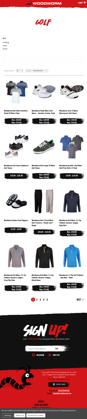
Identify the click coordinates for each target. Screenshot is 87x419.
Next (80, 299)
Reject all (20, 415)
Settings (7, 415)
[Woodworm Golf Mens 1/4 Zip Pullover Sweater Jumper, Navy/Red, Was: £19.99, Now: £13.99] (72, 201)
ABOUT (41, 401)
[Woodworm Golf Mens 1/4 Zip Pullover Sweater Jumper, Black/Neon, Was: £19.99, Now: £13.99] (44, 256)
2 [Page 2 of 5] (36, 299)
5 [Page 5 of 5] (47, 299)
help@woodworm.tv (62, 393)
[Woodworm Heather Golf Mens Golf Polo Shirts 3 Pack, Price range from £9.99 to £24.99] (72, 146)
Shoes (5, 49)
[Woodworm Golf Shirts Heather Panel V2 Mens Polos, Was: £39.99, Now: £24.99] (16, 92)
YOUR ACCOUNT (41, 404)
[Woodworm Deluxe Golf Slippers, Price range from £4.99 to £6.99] (16, 201)
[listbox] (40, 71)
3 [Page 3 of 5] (40, 299)
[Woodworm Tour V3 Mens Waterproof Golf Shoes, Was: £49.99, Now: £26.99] (72, 92)
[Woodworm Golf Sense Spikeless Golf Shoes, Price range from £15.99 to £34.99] (16, 146)
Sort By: (29, 70)
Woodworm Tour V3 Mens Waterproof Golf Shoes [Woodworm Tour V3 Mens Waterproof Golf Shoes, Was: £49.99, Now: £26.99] (68, 111)
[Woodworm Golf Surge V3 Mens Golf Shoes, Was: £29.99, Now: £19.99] (44, 146)
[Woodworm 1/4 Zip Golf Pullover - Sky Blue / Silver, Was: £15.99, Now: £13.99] (72, 256)
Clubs (5, 45)
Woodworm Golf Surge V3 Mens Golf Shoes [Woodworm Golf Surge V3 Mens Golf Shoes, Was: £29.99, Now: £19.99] (43, 166)
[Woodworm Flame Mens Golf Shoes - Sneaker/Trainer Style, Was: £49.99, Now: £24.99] (44, 92)
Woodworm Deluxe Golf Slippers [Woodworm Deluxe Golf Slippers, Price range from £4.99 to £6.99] (16, 220)
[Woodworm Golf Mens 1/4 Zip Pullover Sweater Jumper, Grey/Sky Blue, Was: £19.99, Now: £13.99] (16, 256)
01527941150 (63, 390)
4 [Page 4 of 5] (43, 299)
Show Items (9, 70)
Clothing (6, 42)
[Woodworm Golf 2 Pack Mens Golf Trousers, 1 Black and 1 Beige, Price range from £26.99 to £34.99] (44, 201)
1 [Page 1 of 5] (33, 299)
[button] (43, 59)
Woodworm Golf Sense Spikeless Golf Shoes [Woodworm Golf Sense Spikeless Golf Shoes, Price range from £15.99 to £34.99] (16, 166)
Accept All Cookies (36, 415)
